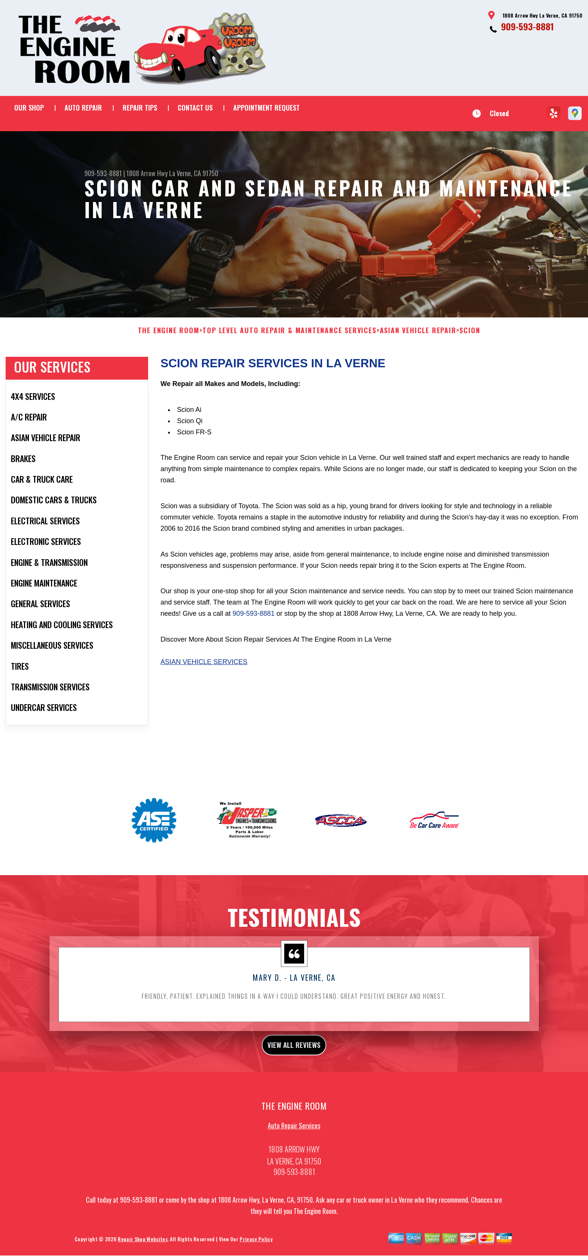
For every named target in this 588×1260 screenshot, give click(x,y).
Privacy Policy (256, 1249)
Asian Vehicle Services (204, 668)
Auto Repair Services (294, 1135)
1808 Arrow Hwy (147, 173)
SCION (469, 336)
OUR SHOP (29, 107)
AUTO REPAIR (83, 107)
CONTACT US (195, 107)
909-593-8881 (527, 26)
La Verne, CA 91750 (193, 173)
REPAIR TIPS (140, 107)
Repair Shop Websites (142, 1249)
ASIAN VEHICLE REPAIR (418, 336)
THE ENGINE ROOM (169, 336)
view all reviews (294, 1052)
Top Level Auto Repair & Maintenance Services (289, 336)
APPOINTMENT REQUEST (266, 107)
